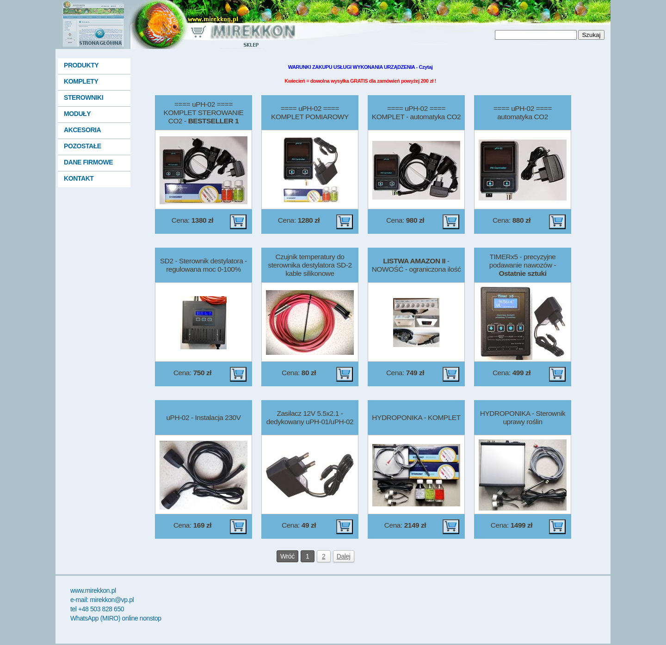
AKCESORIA (82, 130)
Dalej (344, 556)
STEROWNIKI (83, 97)
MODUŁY (77, 113)
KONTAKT (78, 178)
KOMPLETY (81, 81)
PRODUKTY (81, 65)
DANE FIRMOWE (88, 162)
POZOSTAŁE (82, 146)
